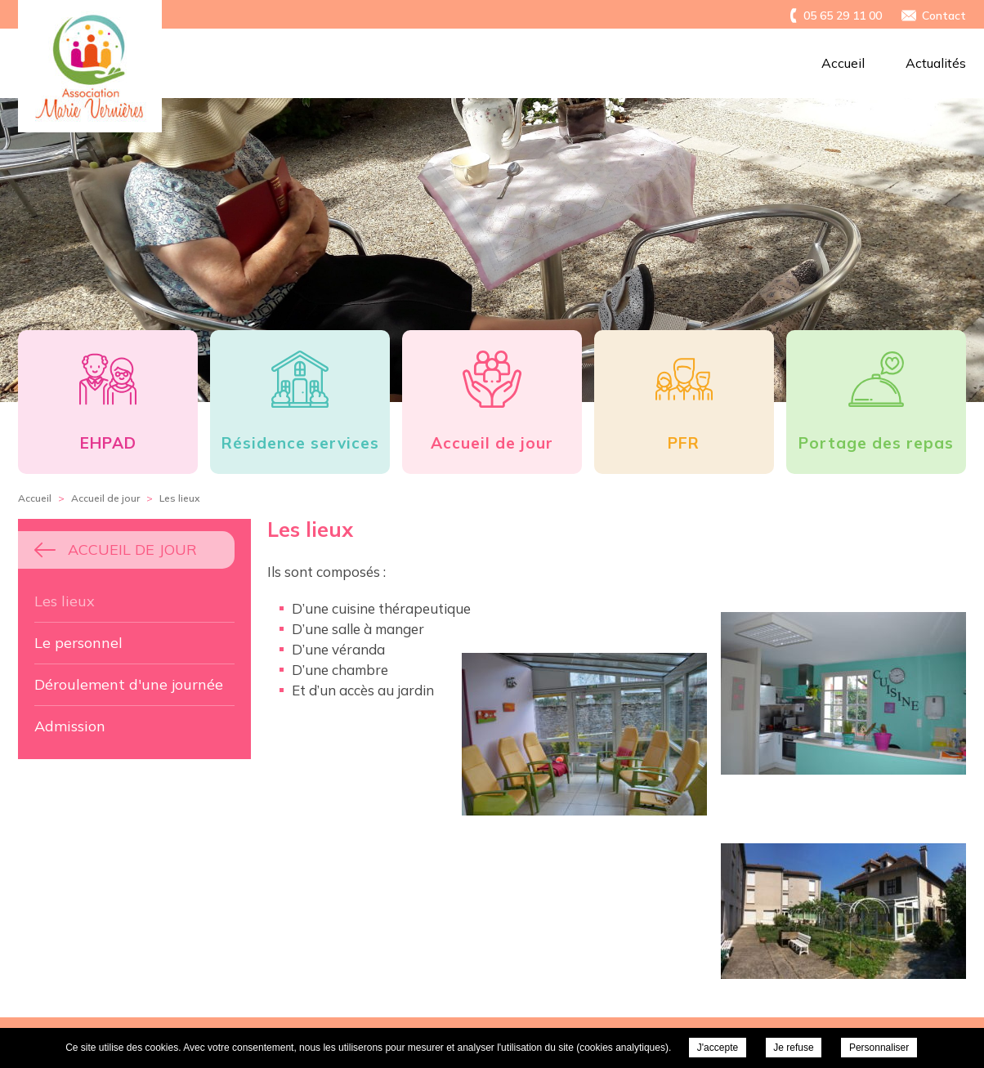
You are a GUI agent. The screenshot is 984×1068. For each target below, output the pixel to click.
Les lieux (64, 601)
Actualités (936, 63)
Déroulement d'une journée (128, 684)
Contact (944, 15)
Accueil (843, 63)
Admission (69, 726)
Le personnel (78, 642)
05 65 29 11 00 (842, 15)
